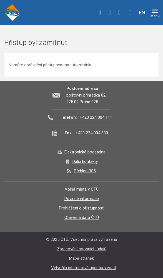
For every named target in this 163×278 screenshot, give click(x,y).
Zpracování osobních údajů (81, 248)
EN (142, 12)
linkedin (119, 12)
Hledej (130, 12)
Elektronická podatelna (85, 152)
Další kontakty (85, 161)
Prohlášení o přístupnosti (81, 208)
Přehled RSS (85, 170)
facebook (100, 12)
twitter (109, 12)
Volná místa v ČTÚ (82, 189)
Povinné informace (81, 198)
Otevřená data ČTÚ (81, 217)
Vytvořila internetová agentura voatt (83, 267)
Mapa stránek (81, 258)
